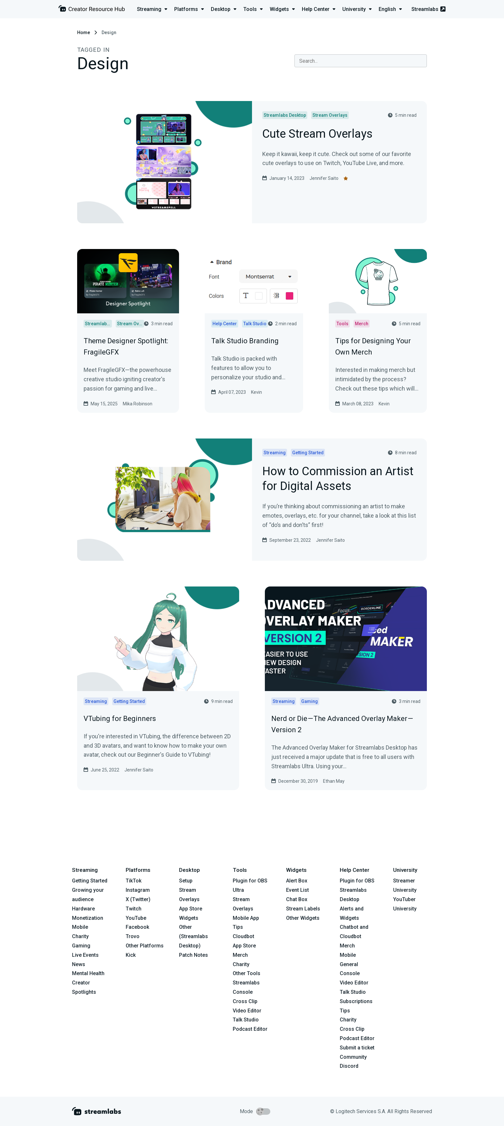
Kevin (256, 392)
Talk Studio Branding (245, 341)
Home (83, 32)
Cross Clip (245, 1001)
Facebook (137, 927)
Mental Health (88, 973)
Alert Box (296, 881)
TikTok (133, 881)
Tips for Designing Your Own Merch (373, 346)
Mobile (80, 927)
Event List (297, 890)
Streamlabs (428, 9)
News (78, 964)
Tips (238, 927)
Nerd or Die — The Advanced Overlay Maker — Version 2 (342, 724)
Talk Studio (246, 1020)
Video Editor (247, 1011)
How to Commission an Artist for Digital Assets (337, 479)
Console (350, 973)
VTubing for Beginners (120, 719)
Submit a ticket (357, 1048)
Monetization (87, 918)
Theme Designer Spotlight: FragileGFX (126, 346)
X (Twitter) (138, 899)
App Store (190, 909)
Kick (131, 955)
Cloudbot (243, 936)
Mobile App (246, 918)
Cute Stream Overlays (317, 134)
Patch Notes (193, 955)
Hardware (83, 909)
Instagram (138, 890)
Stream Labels (303, 909)
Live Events (85, 955)
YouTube (136, 918)
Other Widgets (303, 918)
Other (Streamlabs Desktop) (193, 936)
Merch (240, 955)
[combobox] (360, 60)
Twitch (133, 909)
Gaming (81, 946)
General (349, 964)
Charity (80, 936)
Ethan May (334, 781)
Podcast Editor (250, 1029)
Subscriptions (356, 1001)
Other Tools (246, 973)
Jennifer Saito (324, 178)
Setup (186, 881)
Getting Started (89, 881)
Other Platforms (145, 946)
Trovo (133, 936)
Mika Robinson (137, 403)
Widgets (188, 918)
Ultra (238, 890)
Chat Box (296, 899)
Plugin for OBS (250, 881)
